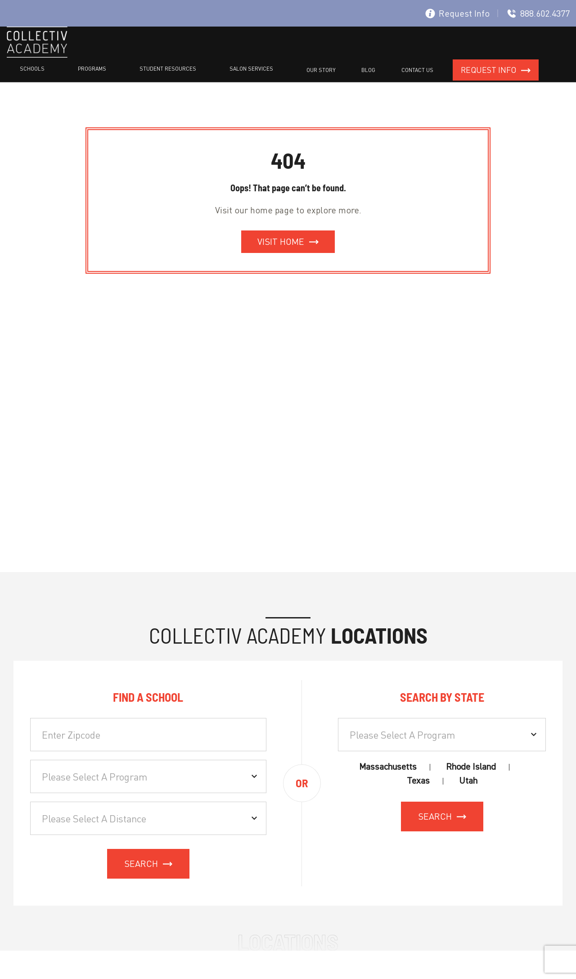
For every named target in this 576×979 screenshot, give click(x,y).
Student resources (273, 53)
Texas (418, 779)
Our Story (393, 53)
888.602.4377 (538, 13)
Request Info (457, 13)
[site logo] (37, 55)
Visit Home (280, 240)
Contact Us (456, 53)
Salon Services (340, 53)
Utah (468, 779)
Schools (171, 53)
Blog (424, 53)
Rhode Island (471, 765)
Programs (214, 53)
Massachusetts (388, 765)
